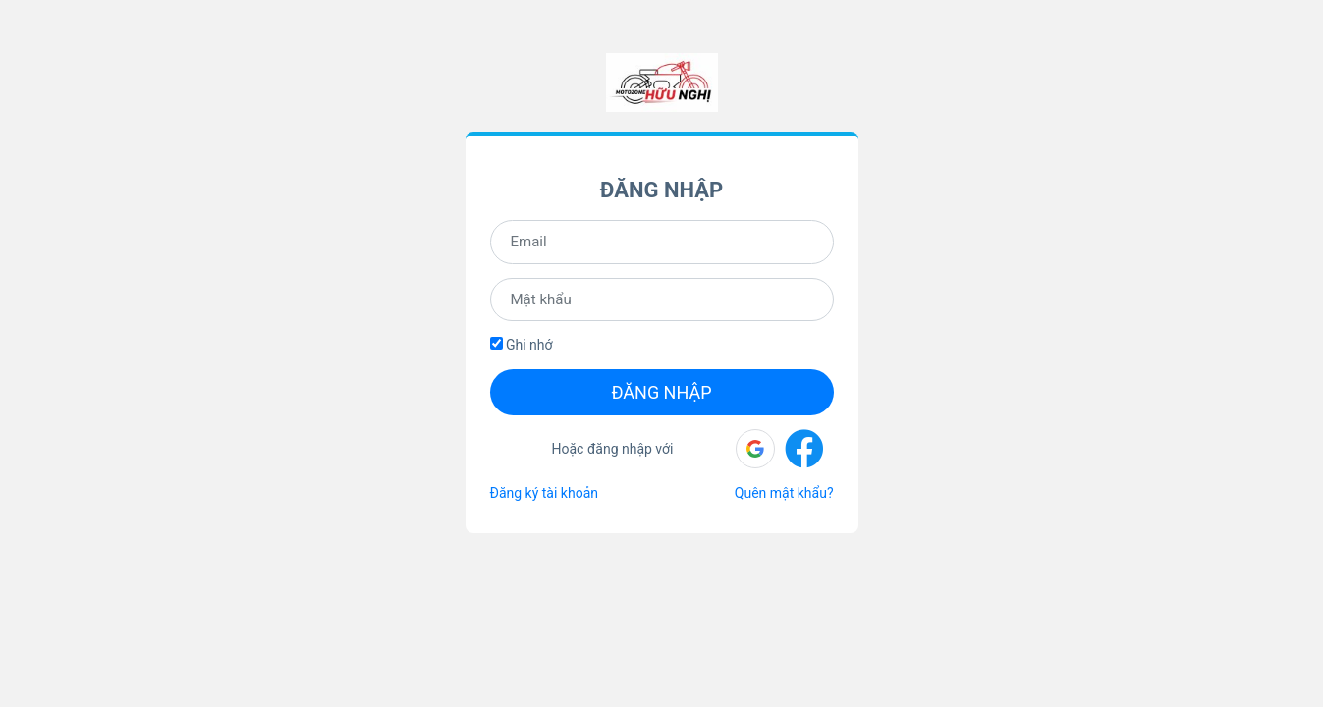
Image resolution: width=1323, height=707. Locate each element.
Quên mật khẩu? (784, 493)
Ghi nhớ (521, 345)
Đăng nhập (661, 392)
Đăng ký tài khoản (544, 493)
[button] (755, 448)
